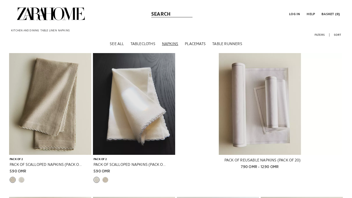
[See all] (117, 43)
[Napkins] (170, 43)
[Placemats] (195, 43)
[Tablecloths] (143, 43)
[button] (294, 14)
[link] (51, 13)
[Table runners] (227, 43)
